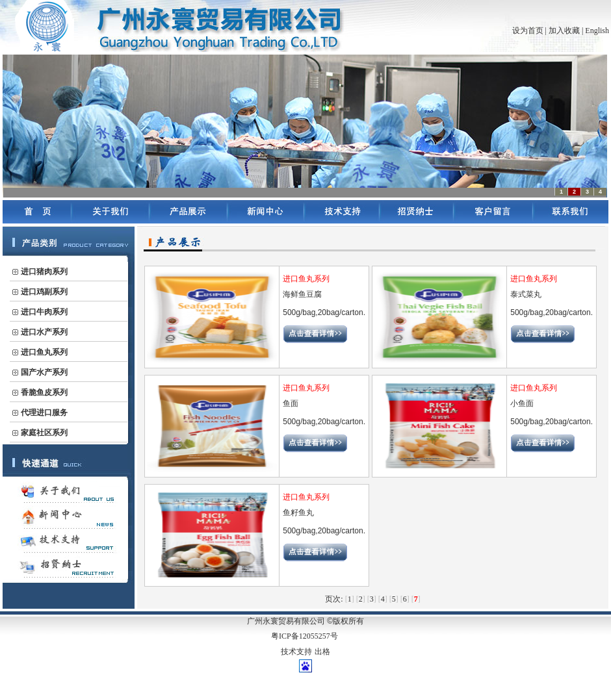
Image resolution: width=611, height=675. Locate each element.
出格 (322, 651)
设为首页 (527, 30)
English (597, 30)
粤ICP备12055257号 (304, 636)
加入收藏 (564, 30)
